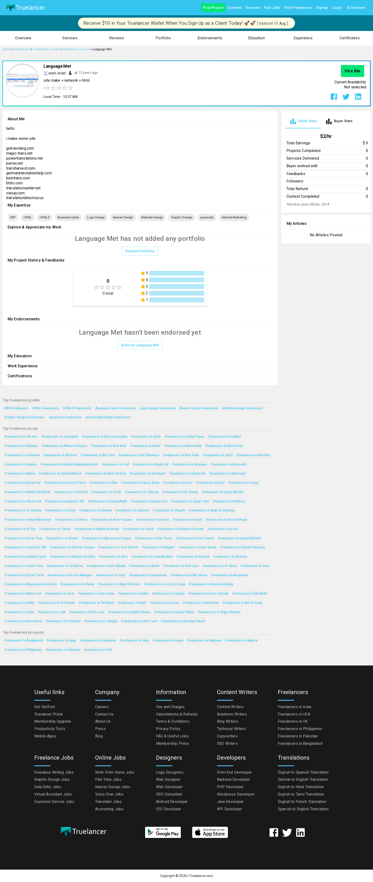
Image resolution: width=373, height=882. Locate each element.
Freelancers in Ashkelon (22, 455)
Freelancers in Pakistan (63, 650)
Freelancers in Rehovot (60, 455)
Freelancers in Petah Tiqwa (184, 436)
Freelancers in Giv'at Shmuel (225, 520)
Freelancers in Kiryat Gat (22, 483)
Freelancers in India (134, 640)
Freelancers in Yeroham (63, 621)
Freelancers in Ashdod (224, 436)
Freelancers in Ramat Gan (224, 446)
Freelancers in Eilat (103, 483)
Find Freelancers (298, 7)
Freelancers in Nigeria (241, 640)
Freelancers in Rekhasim (201, 603)
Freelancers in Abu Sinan (96, 593)
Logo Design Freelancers (158, 408)
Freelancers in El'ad (210, 483)
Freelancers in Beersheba (182, 446)
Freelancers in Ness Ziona (140, 483)
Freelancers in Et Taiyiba (180, 492)
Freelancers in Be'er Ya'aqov (111, 520)
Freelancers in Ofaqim (169, 510)
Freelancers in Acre (177, 483)
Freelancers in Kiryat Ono (149, 501)
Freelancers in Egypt (61, 640)
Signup (321, 7)
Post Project (213, 7)
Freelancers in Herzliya (253, 455)
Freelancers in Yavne (243, 483)
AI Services (356, 7)
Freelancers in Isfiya (19, 612)
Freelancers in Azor (164, 603)
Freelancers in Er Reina (77, 584)
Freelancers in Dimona (95, 510)
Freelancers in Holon (145, 446)
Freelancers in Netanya (21, 446)
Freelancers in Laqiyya (168, 593)
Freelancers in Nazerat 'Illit (64, 501)
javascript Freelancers (65, 417)
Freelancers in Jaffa (217, 455)
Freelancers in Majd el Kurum (119, 584)
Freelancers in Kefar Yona (23, 538)
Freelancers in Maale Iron (22, 593)
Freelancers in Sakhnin (132, 510)
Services (253, 7)
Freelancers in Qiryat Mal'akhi (239, 538)
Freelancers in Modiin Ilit (150, 464)
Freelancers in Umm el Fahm (65, 483)
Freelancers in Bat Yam (97, 455)
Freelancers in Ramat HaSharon (27, 492)
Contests (234, 7)
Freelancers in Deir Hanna (23, 621)
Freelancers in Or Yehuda (22, 510)
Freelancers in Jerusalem (59, 436)
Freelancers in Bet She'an (189, 575)
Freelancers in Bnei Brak (108, 446)
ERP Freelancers (16, 408)
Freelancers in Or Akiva (219, 566)
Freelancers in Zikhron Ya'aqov (72, 547)
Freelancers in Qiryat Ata (187, 473)
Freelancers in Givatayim (148, 473)
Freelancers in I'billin (19, 603)
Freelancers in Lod (115, 464)
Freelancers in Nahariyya (227, 473)
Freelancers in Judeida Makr (152, 556)
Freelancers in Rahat (144, 566)
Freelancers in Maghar (158, 547)
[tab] (303, 121)
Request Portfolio (140, 251)
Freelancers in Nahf (132, 603)
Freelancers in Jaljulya (100, 621)
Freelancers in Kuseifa (193, 556)
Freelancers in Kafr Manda (106, 566)
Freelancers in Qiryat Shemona (242, 547)
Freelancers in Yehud (138, 529)
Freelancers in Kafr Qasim (195, 538)
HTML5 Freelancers (77, 408)
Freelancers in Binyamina (229, 575)
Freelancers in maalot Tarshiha (72, 556)
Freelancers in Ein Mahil (249, 593)
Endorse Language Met (140, 345)
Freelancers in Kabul (133, 593)
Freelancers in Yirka (110, 575)
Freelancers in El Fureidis (56, 603)
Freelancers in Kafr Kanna (197, 547)
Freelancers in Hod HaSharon (60, 473)
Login (337, 7)
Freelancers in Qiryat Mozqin (222, 492)
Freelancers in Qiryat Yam (190, 501)
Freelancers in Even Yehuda (208, 593)
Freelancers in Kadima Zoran (25, 556)
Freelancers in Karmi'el (71, 492)
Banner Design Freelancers (198, 408)
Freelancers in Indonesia (98, 640)
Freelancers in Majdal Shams (129, 612)
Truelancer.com (201, 876)
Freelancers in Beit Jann (86, 612)
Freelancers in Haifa (145, 436)
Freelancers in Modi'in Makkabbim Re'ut (69, 464)
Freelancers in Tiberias (142, 492)
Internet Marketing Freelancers (107, 417)
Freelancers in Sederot (152, 520)
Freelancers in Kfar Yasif (139, 621)
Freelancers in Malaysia (204, 640)
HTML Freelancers (45, 408)
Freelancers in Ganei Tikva (23, 566)
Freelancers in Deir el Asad (242, 603)
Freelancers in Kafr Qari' (181, 566)
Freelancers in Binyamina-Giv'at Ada (30, 584)
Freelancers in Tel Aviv (20, 436)
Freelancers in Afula (106, 492)
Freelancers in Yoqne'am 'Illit (25, 547)
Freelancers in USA (98, 650)
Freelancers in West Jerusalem (104, 436)
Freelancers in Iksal (59, 593)
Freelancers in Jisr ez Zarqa (164, 584)
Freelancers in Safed (60, 510)
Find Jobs (272, 7)
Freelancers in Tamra (54, 529)
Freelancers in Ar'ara (222, 529)
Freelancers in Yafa (255, 566)
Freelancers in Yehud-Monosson (27, 520)
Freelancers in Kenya (168, 640)
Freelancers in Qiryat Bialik (107, 501)
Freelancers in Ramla (19, 473)
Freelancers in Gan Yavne (153, 538)
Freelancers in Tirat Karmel (118, 547)
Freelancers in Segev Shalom (219, 612)
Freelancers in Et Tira (19, 529)
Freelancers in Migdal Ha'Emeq (96, 529)
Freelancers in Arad (187, 520)
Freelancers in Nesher (62, 538)
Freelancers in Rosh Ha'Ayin (105, 473)
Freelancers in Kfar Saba (181, 455)
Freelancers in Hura (113, 556)
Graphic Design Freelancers (24, 417)
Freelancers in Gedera (71, 520)
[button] (23, 38)
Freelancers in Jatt (51, 612)
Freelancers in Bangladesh (23, 640)
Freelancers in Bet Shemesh (138, 455)
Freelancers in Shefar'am (22, 501)
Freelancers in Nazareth (228, 464)
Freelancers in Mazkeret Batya (211, 584)
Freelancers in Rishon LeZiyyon (64, 446)
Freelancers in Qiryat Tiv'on (24, 575)
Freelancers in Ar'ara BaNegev (70, 575)
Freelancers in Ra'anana (189, 464)
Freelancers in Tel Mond (96, 603)
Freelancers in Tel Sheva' (65, 566)
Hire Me (352, 71)
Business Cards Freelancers (115, 408)
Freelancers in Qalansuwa (148, 575)
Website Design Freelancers (242, 408)
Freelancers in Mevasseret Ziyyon (106, 538)
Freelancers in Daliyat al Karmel (180, 529)
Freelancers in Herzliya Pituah (183, 621)
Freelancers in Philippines (23, 650)
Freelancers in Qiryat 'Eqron (174, 612)
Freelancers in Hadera (20, 464)
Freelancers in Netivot (228, 501)
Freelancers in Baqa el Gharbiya (212, 510)
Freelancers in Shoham (230, 556)
